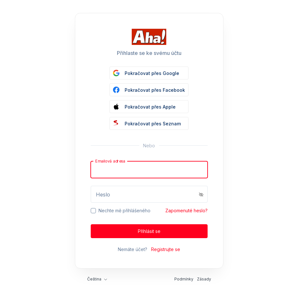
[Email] (149, 169)
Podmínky (183, 279)
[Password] (149, 194)
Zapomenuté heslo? (186, 210)
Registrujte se (165, 249)
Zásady (204, 279)
